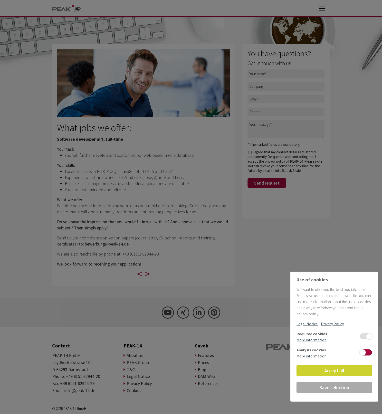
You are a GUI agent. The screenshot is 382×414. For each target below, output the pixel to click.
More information (311, 339)
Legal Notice (307, 323)
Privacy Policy (332, 323)
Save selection (334, 387)
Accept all (334, 370)
